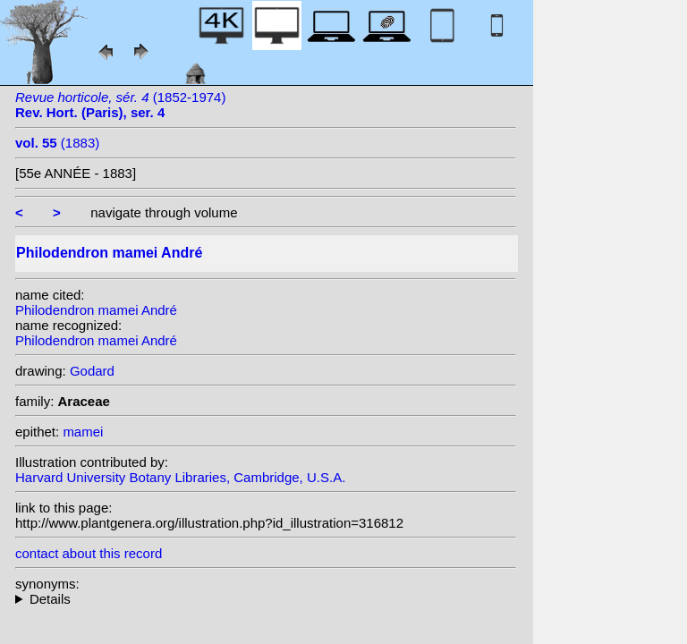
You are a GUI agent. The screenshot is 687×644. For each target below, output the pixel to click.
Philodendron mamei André (96, 310)
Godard (92, 370)
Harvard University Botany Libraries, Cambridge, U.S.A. (180, 477)
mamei (83, 431)
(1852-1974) (120, 104)
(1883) (57, 142)
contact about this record (88, 553)
